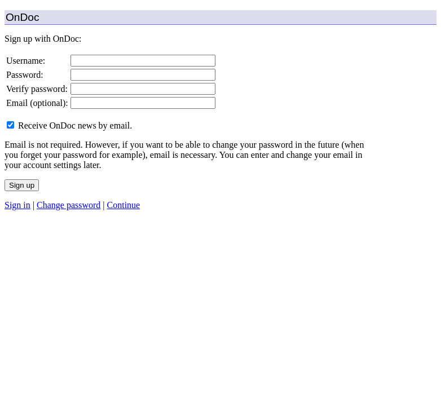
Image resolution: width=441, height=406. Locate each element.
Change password (68, 205)
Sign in (17, 205)
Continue (123, 205)
